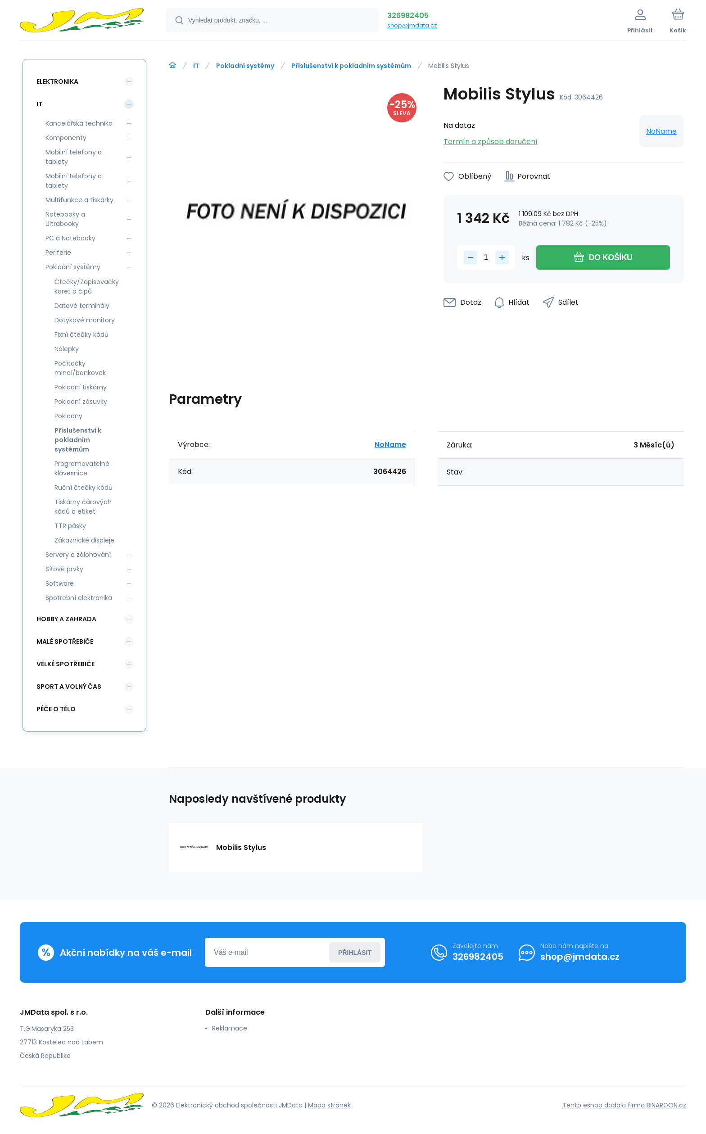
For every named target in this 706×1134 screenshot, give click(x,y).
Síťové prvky (64, 569)
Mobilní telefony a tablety (73, 157)
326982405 (408, 15)
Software (59, 583)
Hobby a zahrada (66, 618)
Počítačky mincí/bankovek (80, 368)
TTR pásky (70, 525)
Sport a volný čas (68, 686)
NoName (661, 131)
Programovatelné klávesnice (81, 468)
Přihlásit (354, 952)
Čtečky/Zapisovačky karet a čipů (86, 286)
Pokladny (68, 415)
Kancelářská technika (79, 123)
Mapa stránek (329, 1105)
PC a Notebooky (70, 238)
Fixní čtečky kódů (81, 334)
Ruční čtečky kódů (83, 487)
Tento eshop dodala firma (603, 1105)
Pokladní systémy (245, 65)
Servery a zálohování (78, 554)
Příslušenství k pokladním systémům (351, 65)
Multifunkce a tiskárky (79, 199)
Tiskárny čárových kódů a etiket (83, 506)
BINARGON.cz (666, 1105)
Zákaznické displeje (84, 540)
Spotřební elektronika (78, 597)
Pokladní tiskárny (80, 387)
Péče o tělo (56, 709)
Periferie (58, 252)
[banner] (82, 21)
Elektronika (57, 81)
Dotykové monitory (84, 320)
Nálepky (66, 348)
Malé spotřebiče (64, 641)
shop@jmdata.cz (412, 25)
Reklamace (229, 1028)
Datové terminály (81, 305)
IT (196, 65)
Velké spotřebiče (65, 664)
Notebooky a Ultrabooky (65, 219)
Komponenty (65, 137)
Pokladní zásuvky (80, 401)
